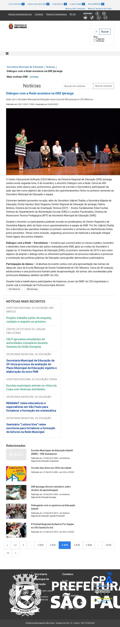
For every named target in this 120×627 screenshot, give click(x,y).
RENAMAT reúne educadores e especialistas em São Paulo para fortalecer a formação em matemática (31, 406)
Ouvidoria (39, 14)
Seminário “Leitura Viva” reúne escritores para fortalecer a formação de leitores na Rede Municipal (30, 428)
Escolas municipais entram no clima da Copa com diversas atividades (31, 387)
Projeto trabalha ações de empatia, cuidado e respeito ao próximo (29, 319)
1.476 (89, 545)
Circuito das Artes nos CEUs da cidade (51, 468)
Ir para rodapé (77, 4)
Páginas (100, 39)
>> (8, 552)
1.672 (108, 545)
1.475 (77, 545)
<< (15, 545)
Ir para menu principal (38, 4)
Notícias (100, 41)
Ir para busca (59, 4)
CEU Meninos (14, 289)
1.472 (41, 545)
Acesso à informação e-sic (20, 14)
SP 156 (73, 14)
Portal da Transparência (56, 14)
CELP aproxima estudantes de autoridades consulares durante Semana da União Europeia (27, 343)
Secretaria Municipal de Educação (25, 66)
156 (66, 581)
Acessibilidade (96, 4)
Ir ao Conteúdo (16, 4)
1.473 (53, 545)
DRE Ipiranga (32, 289)
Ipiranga (34, 76)
